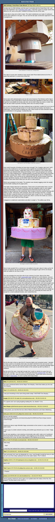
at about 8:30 (41, 373)
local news (14, 375)
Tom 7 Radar (12, 518)
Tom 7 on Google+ (23, 518)
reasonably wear (26, 277)
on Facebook (43, 518)
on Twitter (34, 518)
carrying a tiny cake (25, 9)
